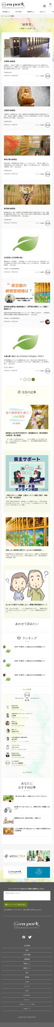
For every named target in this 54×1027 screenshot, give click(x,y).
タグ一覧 (7, 16)
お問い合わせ (27, 999)
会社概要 (27, 981)
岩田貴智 (42, 321)
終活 (27, 950)
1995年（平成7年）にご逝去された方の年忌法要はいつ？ (29, 675)
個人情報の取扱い (27, 995)
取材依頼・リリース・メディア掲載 (27, 1004)
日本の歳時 (18, 11)
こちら (38, 909)
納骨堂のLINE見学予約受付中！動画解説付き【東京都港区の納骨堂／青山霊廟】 (27, 434)
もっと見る (27, 689)
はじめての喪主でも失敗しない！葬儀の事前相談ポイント (26, 605)
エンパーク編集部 (40, 76)
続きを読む (25, 68)
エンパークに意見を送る (15, 905)
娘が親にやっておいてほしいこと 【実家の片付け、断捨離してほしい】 (32, 807)
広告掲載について (27, 1008)
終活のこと (43, 11)
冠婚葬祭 (27, 959)
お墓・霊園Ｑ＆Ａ (9, 367)
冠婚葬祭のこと (30, 11)
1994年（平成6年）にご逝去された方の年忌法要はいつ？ (29, 661)
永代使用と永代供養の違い (13, 258)
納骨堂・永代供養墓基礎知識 (12, 268)
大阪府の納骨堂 (9, 110)
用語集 (27, 977)
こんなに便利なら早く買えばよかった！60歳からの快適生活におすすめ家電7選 (32, 829)
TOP (2, 16)
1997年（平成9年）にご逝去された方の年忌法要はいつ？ (29, 647)
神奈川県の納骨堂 (10, 159)
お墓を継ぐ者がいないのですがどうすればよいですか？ (24, 356)
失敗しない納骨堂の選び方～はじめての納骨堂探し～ (25, 550)
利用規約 (27, 990)
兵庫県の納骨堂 (9, 61)
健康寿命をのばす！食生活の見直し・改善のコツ (27, 818)
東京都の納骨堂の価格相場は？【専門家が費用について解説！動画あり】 (26, 308)
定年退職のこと (6, 11)
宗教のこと (27, 963)
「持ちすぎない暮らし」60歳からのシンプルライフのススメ (30, 796)
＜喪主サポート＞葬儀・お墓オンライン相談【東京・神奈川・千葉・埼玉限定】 (26, 496)
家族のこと (27, 968)
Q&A (27, 972)
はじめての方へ (27, 986)
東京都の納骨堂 (9, 208)
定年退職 (27, 945)
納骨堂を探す (8, 72)
